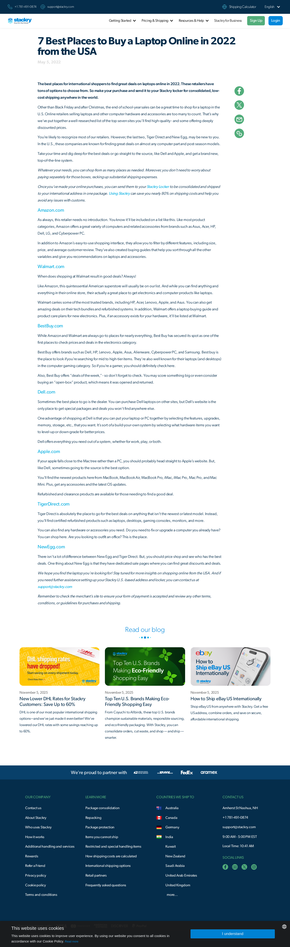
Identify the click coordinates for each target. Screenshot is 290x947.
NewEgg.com (51, 546)
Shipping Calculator (242, 7)
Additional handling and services (50, 846)
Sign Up (256, 20)
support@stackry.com (60, 6)
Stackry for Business (228, 20)
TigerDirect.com (54, 504)
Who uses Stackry (38, 827)
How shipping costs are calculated (111, 856)
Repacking (93, 818)
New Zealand (175, 856)
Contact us (33, 808)
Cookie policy (35, 885)
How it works (34, 837)
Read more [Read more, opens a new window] (71, 941)
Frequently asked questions (105, 885)
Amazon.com (51, 210)
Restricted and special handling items (113, 846)
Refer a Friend (35, 866)
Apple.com (49, 451)
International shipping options (108, 866)
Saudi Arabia (175, 866)
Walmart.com (51, 266)
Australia (172, 808)
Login (275, 20)
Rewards (31, 856)
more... (172, 895)
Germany (172, 827)
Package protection (99, 827)
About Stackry (35, 818)
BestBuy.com (50, 326)
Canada (171, 818)
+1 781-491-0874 (235, 817)
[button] (269, 7)
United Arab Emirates (181, 875)
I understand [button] (233, 934)
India (169, 837)
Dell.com (46, 392)
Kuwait (170, 846)
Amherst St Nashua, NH (240, 808)
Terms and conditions (41, 895)
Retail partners (96, 875)
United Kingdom (177, 885)
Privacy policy (35, 875)
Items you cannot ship (101, 837)
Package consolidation (102, 808)
